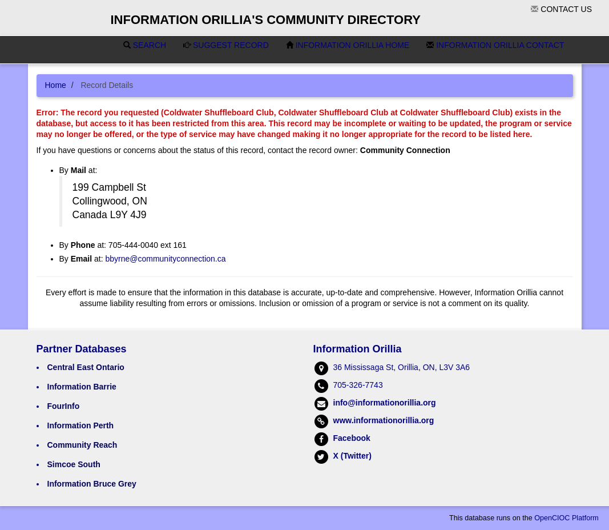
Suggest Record (226, 45)
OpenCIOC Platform (566, 518)
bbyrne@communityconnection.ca (165, 258)
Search (144, 45)
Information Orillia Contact (495, 45)
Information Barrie (81, 386)
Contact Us (561, 9)
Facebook (351, 438)
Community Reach (82, 444)
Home (55, 85)
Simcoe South (73, 464)
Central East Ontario (85, 367)
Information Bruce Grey (91, 483)
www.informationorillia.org (383, 420)
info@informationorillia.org (384, 402)
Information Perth (80, 425)
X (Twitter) (352, 455)
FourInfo (63, 406)
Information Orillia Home (348, 45)
